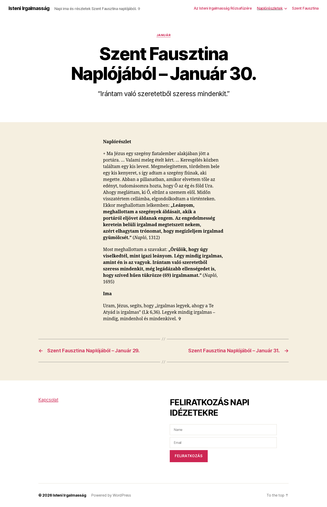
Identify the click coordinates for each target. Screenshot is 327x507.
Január (163, 35)
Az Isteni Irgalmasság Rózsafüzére (223, 8)
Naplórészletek (270, 8)
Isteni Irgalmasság (28, 8)
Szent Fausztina (305, 8)
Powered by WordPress (111, 495)
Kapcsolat (48, 399)
